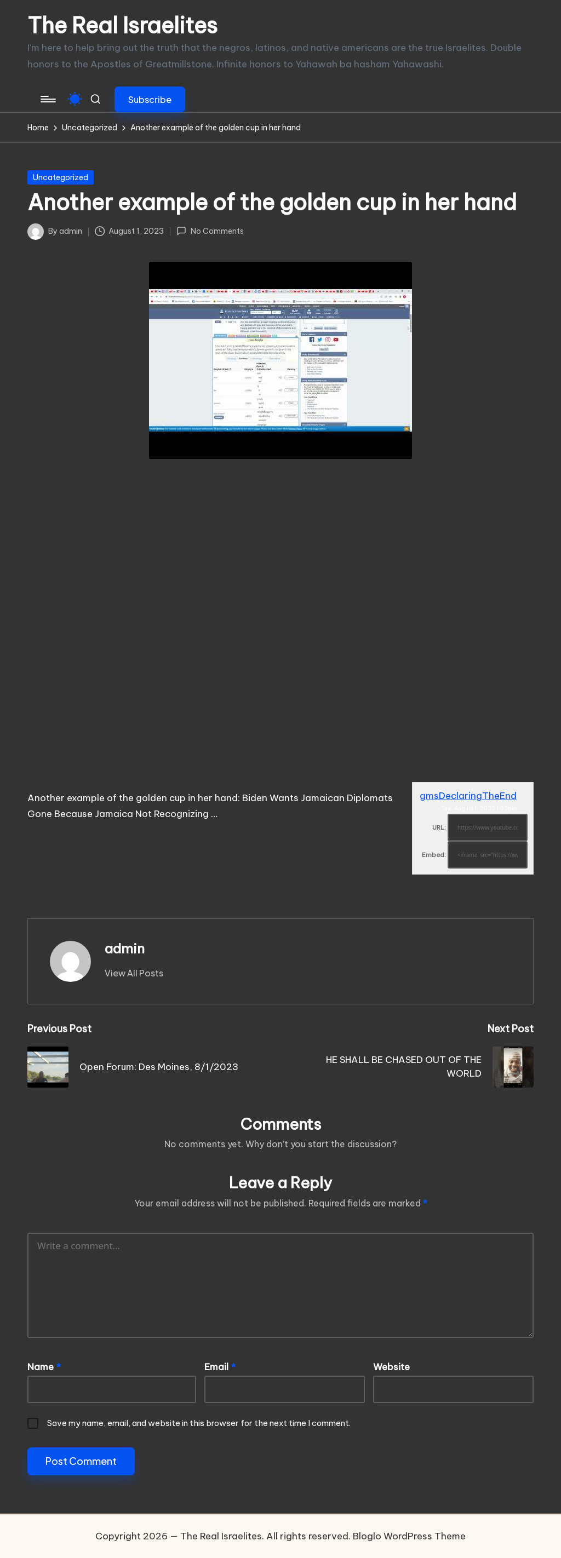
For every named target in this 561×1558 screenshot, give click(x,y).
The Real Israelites (122, 26)
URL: (439, 827)
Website (391, 1367)
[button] (150, 99)
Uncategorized (60, 177)
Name (44, 1367)
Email (220, 1367)
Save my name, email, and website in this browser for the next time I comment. (199, 1423)
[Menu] (47, 99)
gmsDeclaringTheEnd (468, 796)
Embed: (434, 855)
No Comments (209, 231)
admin (125, 948)
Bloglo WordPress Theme (409, 1536)
